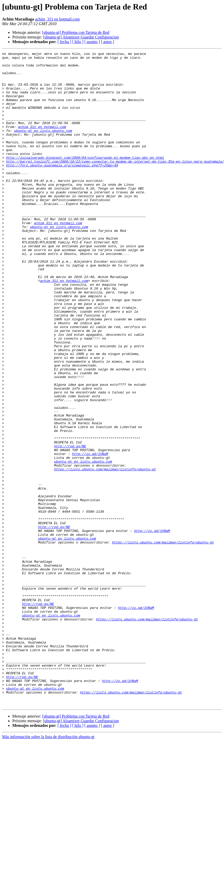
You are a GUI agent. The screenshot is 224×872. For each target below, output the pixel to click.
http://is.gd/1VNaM (90, 534)
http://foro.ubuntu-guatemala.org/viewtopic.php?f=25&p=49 (62, 188)
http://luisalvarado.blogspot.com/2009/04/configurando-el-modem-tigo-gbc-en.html (85, 179)
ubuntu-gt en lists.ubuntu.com (43, 146)
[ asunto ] (92, 41)
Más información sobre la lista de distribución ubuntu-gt (48, 867)
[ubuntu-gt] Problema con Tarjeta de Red (75, 32)
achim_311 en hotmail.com (57, 19)
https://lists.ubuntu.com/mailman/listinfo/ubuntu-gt (105, 553)
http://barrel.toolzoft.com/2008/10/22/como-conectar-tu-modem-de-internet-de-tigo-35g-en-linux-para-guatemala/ (115, 183)
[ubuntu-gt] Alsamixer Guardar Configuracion (81, 37)
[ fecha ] (64, 41)
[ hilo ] (78, 41)
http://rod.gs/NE (70, 525)
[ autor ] (107, 41)
